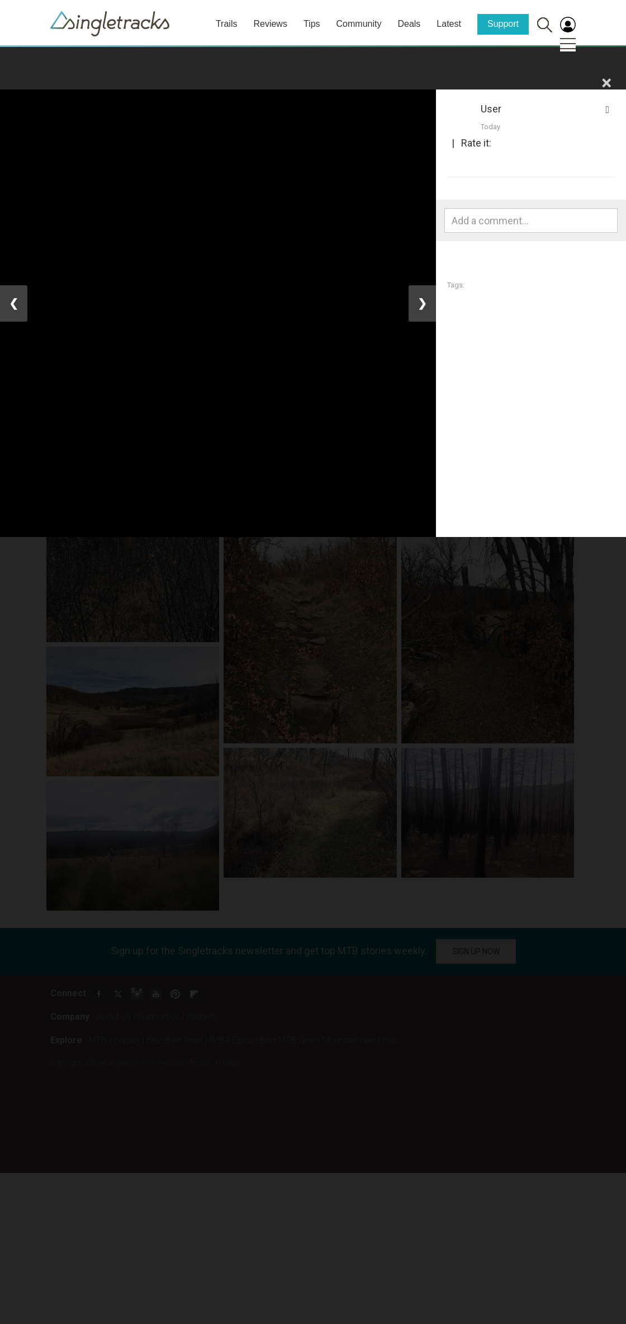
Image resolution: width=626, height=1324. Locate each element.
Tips (311, 24)
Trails (227, 24)
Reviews (270, 24)
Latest (449, 24)
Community (359, 24)
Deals (408, 24)
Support (503, 24)
